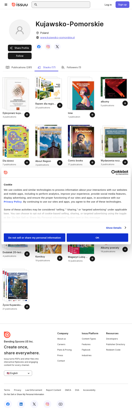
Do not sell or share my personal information (34, 237)
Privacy (17, 390)
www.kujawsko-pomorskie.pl (57, 37)
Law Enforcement (33, 390)
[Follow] (27, 114)
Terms (7, 390)
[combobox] (64, 4)
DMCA (68, 390)
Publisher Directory (115, 344)
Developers (112, 339)
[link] (108, 4)
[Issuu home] (20, 4)
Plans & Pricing (64, 350)
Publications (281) (19, 67)
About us (61, 339)
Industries (87, 355)
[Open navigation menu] (6, 4)
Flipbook (86, 350)
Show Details (114, 227)
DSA (77, 390)
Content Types (89, 339)
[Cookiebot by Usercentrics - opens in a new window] (113, 172)
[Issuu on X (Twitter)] (34, 404)
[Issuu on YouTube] (61, 404)
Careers (61, 344)
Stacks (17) (46, 67)
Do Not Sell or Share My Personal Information (24, 394)
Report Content (53, 390)
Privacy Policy (13, 201)
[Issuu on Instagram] (47, 404)
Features (86, 344)
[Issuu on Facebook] (8, 404)
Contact (61, 361)
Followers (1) (71, 67)
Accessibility (89, 390)
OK (97, 237)
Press (60, 355)
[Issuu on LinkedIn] (21, 404)
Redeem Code (113, 350)
